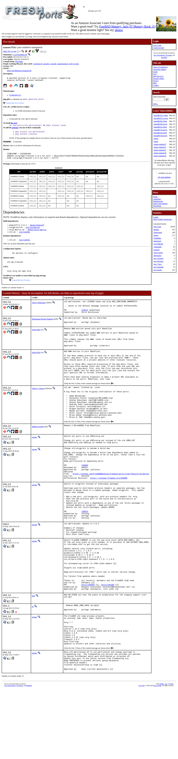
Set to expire (158, 253)
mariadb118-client (160, 133)
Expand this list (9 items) (21, 288)
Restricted (157, 241)
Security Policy (158, 78)
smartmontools (62, 64)
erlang (156, 138)
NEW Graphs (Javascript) (162, 219)
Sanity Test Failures (160, 204)
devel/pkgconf (37, 230)
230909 (84, 500)
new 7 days (158, 264)
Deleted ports (158, 201)
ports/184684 (87, 642)
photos (119, 30)
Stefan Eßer (36, 341)
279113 (84, 320)
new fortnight (158, 267)
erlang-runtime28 (160, 153)
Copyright (141, 755)
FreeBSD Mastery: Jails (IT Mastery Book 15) (127, 26)
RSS (172, 754)
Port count (157, 227)
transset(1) (15, 96)
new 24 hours (158, 258)
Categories (157, 199)
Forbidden (157, 238)
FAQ (155, 74)
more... (155, 104)
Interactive (157, 255)
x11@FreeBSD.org (20, 55)
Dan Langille (157, 755)
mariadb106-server (160, 124)
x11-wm (13, 51)
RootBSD (164, 57)
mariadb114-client (160, 127)
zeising (34, 466)
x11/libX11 (24, 238)
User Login (157, 45)
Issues (155, 72)
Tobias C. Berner (38, 410)
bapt (33, 655)
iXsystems (169, 55)
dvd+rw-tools (74, 64)
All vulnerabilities (164, 177)
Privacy (156, 81)
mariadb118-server (160, 136)
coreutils (53, 64)
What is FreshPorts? (160, 67)
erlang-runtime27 (160, 144)
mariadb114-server (160, 130)
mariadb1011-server (161, 118)
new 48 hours (158, 261)
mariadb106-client (160, 121)
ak (33, 665)
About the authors (159, 69)
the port (14, 125)
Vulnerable (158, 247)
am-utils (46, 64)
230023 (84, 555)
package (15, 130)
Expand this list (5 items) (15, 105)
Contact (156, 85)
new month (158, 270)
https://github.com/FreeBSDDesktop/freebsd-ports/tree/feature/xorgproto (111, 510)
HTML (162, 754)
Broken (156, 229)
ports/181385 (107, 642)
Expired (156, 250)
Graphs (155, 217)
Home (155, 197)
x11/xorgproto (33, 233)
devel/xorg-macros (37, 235)
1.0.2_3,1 (6, 51)
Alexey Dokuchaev (39, 310)
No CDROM (158, 244)
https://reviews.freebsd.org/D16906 (108, 515)
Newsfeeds (157, 206)
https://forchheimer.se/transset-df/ (19, 71)
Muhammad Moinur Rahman (42, 330)
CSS (166, 754)
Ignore (156, 235)
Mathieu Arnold (37, 455)
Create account (158, 48)
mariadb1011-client (161, 115)
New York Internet (159, 55)
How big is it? (158, 76)
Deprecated (158, 232)
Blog (155, 83)
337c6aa (19, 61)
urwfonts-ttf (38, 64)
